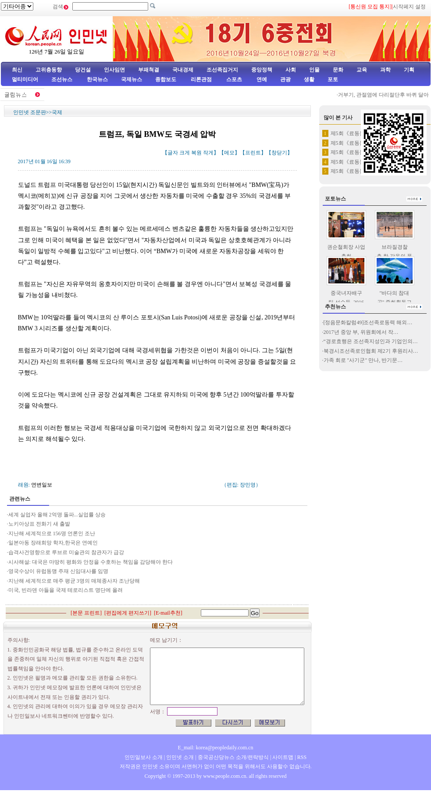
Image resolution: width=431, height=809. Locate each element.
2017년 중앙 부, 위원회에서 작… (361, 332)
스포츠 (233, 79)
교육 (361, 70)
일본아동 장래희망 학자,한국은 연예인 (53, 543)
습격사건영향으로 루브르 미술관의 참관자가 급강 (66, 552)
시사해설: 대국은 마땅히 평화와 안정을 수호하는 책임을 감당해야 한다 (90, 562)
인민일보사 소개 (144, 757)
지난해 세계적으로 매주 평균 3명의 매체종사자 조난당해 (74, 581)
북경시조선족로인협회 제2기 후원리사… (371, 351)
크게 (184, 153)
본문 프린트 (86, 613)
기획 (409, 70)
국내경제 (182, 70)
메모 (229, 153)
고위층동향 (49, 70)
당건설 (83, 70)
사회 (290, 70)
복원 (196, 153)
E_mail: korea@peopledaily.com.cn (215, 748)
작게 (208, 153)
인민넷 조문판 (29, 112)
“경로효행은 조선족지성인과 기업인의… (371, 341)
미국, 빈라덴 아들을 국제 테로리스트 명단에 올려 (65, 590)
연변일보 (41, 485)
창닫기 (279, 153)
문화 (338, 70)
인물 (314, 70)
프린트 (253, 153)
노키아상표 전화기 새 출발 (39, 524)
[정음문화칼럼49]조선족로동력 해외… (368, 322)
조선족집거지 (222, 70)
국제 (57, 112)
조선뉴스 (62, 79)
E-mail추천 (168, 613)
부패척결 (148, 70)
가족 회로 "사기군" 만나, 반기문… (363, 360)
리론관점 (201, 79)
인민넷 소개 (179, 757)
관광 (285, 79)
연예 (261, 79)
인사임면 (114, 70)
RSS (301, 757)
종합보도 (165, 79)
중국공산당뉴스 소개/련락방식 (233, 757)
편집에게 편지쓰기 (128, 613)
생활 (309, 79)
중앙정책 (261, 70)
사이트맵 (282, 757)
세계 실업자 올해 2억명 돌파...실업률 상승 (57, 515)
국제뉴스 (131, 79)
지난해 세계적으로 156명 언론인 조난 (51, 533)
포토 (333, 79)
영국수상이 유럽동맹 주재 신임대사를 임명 (58, 571)
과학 (385, 70)
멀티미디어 (25, 79)
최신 (17, 70)
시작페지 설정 (409, 7)
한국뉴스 (97, 79)
